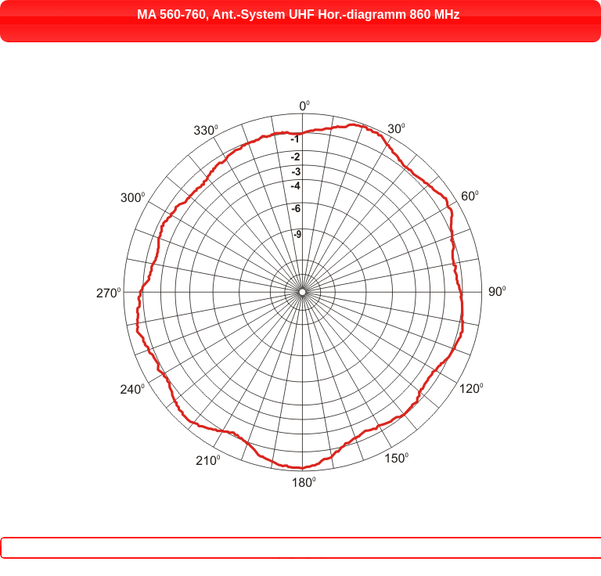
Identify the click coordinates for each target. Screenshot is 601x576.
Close (306, 538)
